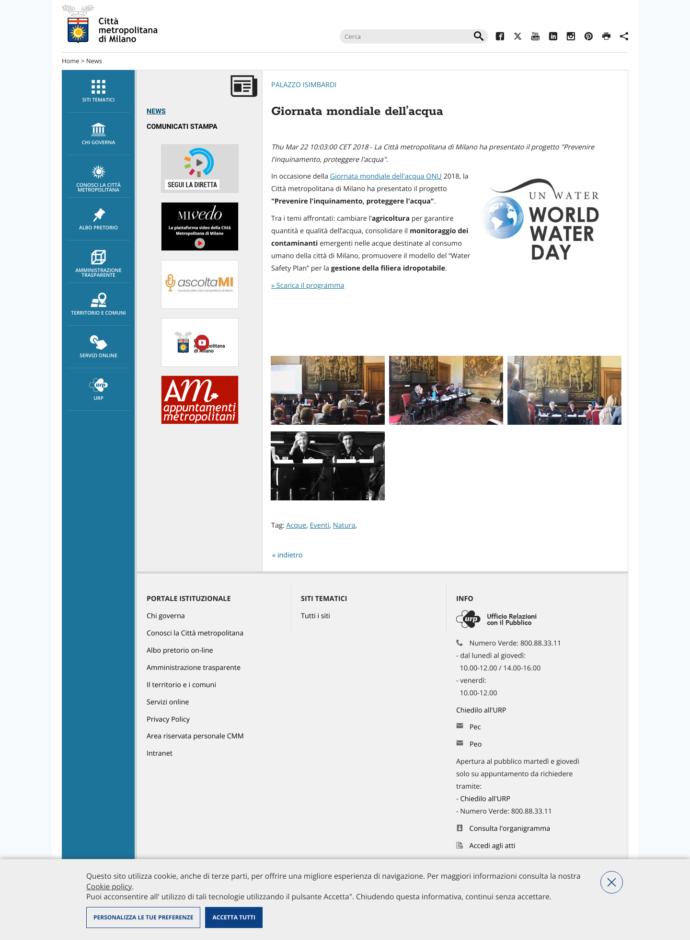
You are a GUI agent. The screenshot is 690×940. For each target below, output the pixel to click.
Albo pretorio (98, 219)
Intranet (159, 753)
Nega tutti (611, 882)
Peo (476, 744)
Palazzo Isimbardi (303, 85)
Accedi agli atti (493, 845)
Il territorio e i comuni (181, 685)
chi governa (98, 134)
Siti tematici (98, 91)
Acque (296, 525)
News (94, 61)
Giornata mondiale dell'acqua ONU (386, 176)
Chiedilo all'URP (482, 710)
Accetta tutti (233, 917)
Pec (475, 727)
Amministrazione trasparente (98, 264)
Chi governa (166, 616)
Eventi (319, 525)
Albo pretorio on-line (180, 650)
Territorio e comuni (98, 305)
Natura (344, 525)
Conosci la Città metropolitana (98, 179)
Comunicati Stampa (182, 127)
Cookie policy (109, 886)
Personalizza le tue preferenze (143, 917)
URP (98, 390)
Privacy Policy (168, 719)
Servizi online (98, 347)
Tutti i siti (315, 616)
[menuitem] (98, 91)
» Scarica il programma (307, 285)
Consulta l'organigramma (510, 828)
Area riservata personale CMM (195, 736)
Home (71, 61)
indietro (290, 555)
